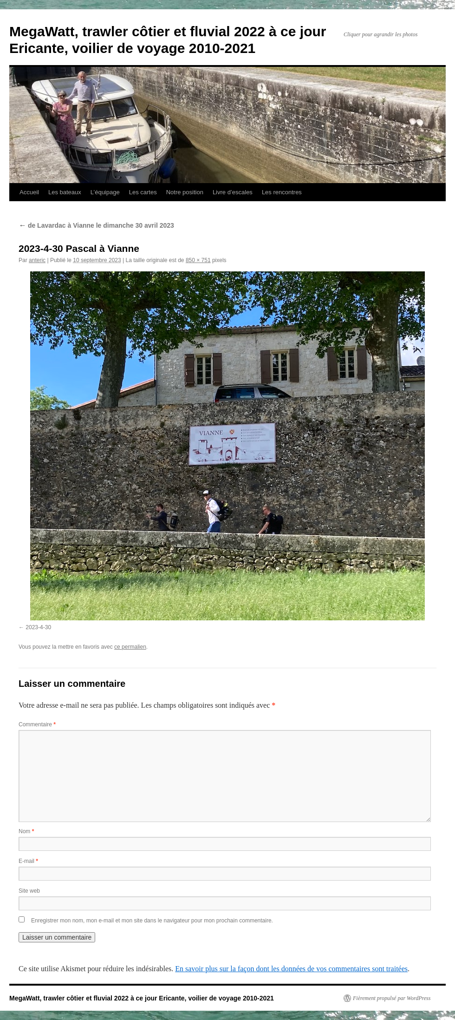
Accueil (29, 192)
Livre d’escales (233, 192)
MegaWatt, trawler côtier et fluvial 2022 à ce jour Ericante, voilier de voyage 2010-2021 (141, 998)
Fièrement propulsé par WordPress (391, 998)
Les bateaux (64, 192)
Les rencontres (282, 192)
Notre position (184, 192)
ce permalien (130, 647)
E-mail (28, 861)
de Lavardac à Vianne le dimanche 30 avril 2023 (96, 225)
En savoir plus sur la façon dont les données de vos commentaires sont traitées (291, 969)
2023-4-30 (38, 627)
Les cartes (143, 192)
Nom (26, 831)
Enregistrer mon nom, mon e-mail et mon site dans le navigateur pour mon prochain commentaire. (152, 920)
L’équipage (105, 192)
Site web (29, 891)
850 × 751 (198, 260)
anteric (37, 260)
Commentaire (37, 724)
